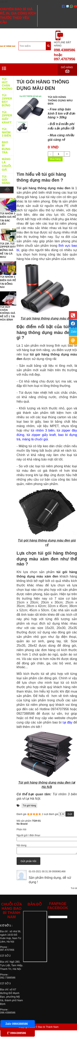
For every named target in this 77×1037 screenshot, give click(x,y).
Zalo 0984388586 (16, 1023)
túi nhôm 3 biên (43, 430)
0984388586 (16, 1033)
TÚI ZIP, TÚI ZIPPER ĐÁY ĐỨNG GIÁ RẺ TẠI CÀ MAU (8, 250)
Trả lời (74, 889)
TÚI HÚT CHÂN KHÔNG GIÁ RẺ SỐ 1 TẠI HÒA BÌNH (7, 313)
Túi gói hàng (29, 805)
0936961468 (58, 872)
